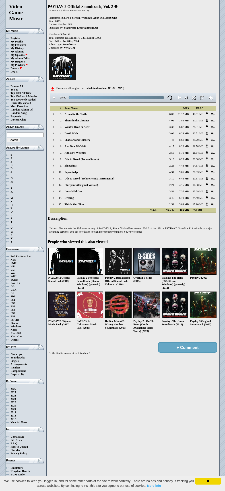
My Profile (17, 41)
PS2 (13, 303)
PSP (13, 316)
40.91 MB (198, 114)
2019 (13, 412)
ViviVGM (69, 47)
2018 (13, 415)
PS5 (13, 313)
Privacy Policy (19, 453)
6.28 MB (184, 159)
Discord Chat (18, 119)
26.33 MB (198, 172)
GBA (14, 289)
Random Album (20, 109)
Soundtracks (18, 357)
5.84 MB (184, 204)
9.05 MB (184, 172)
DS (12, 293)
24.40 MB (198, 197)
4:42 (171, 139)
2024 (13, 395)
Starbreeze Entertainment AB (81, 27)
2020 (13, 409)
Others (15, 339)
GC (13, 269)
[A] (31, 109)
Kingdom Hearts (20, 471)
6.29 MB (184, 133)
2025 (13, 392)
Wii (13, 273)
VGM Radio (18, 474)
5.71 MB (184, 152)
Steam (14, 323)
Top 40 (15, 89)
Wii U (14, 276)
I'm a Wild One (73, 191)
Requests (16, 116)
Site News (16, 440)
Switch (15, 279)
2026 (13, 388)
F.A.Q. (14, 443)
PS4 (13, 309)
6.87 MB (184, 127)
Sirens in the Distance (77, 120)
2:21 (171, 185)
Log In (14, 71)
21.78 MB (198, 146)
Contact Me (17, 436)
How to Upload (19, 446)
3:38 (171, 127)
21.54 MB (198, 152)
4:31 (171, 172)
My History (17, 48)
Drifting (69, 197)
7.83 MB (184, 120)
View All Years (19, 422)
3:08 (171, 133)
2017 (13, 419)
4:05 (171, 120)
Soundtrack (69, 44)
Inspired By (17, 374)
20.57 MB (198, 178)
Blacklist (16, 450)
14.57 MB (198, 165)
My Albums (17, 51)
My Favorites (18, 44)
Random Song (19, 113)
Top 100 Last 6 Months (24, 96)
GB (12, 286)
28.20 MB (198, 139)
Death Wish (71, 133)
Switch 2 (16, 283)
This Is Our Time (74, 204)
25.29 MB (198, 191)
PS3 (13, 306)
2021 (13, 405)
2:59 (171, 204)
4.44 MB (184, 165)
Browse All (17, 86)
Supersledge (71, 172)
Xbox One (16, 336)
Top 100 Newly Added (23, 99)
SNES (14, 263)
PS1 (13, 299)
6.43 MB (184, 178)
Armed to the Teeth (76, 114)
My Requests (18, 61)
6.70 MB (184, 197)
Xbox (14, 329)
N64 (13, 266)
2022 (13, 402)
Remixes (15, 367)
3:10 (171, 159)
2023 (13, 398)
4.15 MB (184, 185)
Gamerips (16, 354)
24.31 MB (198, 127)
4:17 (171, 146)
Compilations (18, 370)
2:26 (171, 165)
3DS (13, 296)
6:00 (171, 114)
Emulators (17, 467)
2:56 (171, 152)
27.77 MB (198, 120)
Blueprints (71, 165)
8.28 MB (184, 146)
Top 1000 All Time (21, 93)
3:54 (171, 191)
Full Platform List (21, 256)
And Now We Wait (75, 146)
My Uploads (19, 54)
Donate (16, 68)
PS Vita (15, 319)
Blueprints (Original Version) (81, 185)
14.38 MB (198, 185)
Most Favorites (19, 106)
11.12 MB (183, 114)
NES (13, 259)
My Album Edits (20, 58)
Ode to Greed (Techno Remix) (82, 159)
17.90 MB (198, 204)
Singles (15, 360)
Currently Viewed (21, 103)
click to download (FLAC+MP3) (105, 88)
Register (15, 38)
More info (154, 485)
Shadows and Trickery (77, 139)
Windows (16, 326)
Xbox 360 (16, 333)
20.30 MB (198, 159)
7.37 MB (184, 191)
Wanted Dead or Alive (77, 127)
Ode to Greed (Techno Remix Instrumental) (90, 178)
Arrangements (19, 364)
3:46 (171, 197)
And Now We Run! (75, 152)
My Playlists (19, 64)
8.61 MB (184, 139)
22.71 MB (198, 133)
